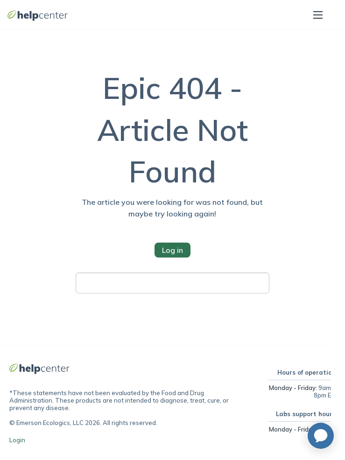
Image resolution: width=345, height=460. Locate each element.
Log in (172, 250)
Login (17, 440)
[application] (320, 435)
